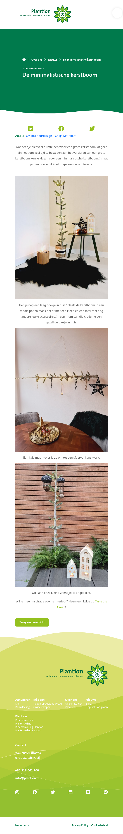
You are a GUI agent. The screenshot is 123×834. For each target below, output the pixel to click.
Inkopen (39, 700)
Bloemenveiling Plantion (29, 727)
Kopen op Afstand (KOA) (47, 703)
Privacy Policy (80, 825)
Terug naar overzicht (32, 622)
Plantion (21, 716)
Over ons (71, 700)
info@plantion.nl (27, 778)
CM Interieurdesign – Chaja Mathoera (51, 136)
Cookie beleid (99, 825)
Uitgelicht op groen (97, 707)
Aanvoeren (22, 700)
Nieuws (91, 700)
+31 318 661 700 (27, 770)
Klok (17, 703)
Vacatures (71, 707)
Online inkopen (42, 707)
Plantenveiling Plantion (28, 730)
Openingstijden (73, 703)
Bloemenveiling (24, 720)
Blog (88, 703)
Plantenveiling (23, 723)
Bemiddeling (22, 707)
